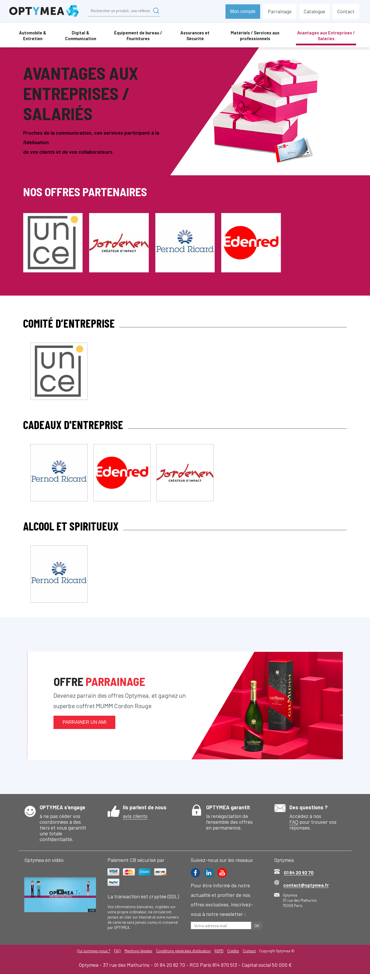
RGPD (219, 951)
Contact (250, 951)
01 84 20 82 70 (299, 872)
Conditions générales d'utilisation (183, 951)
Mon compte (243, 11)
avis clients (135, 816)
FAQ (293, 822)
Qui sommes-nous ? (93, 951)
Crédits (234, 951)
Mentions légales (138, 951)
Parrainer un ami (84, 722)
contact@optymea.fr (306, 885)
